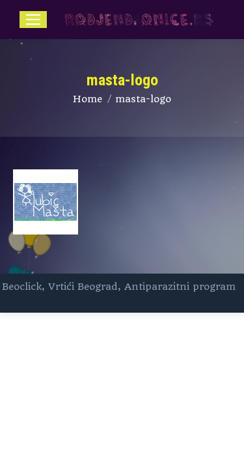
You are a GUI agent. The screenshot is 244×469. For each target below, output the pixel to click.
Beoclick (22, 286)
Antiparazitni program (180, 286)
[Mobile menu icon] (33, 19)
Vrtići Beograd (83, 286)
